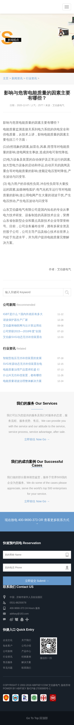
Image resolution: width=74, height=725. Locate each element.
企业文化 (7, 640)
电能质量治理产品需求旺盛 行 (21, 369)
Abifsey (21, 688)
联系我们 (26, 667)
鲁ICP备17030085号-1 (39, 688)
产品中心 (26, 651)
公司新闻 (7, 651)
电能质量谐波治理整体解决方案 (22, 381)
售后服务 (7, 662)
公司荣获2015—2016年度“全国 (22, 331)
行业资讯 (31, 78)
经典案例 (26, 656)
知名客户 (7, 645)
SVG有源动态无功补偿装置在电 (22, 363)
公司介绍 (26, 645)
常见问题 (7, 667)
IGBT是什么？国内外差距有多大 (23, 314)
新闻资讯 (17, 78)
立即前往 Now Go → (37, 439)
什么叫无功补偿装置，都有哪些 (22, 375)
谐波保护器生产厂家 (15, 319)
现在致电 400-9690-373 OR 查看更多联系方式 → (37, 521)
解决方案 (26, 662)
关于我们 (26, 640)
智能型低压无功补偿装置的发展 (22, 358)
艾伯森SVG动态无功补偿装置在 (22, 337)
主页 (5, 78)
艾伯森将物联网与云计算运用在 (22, 325)
